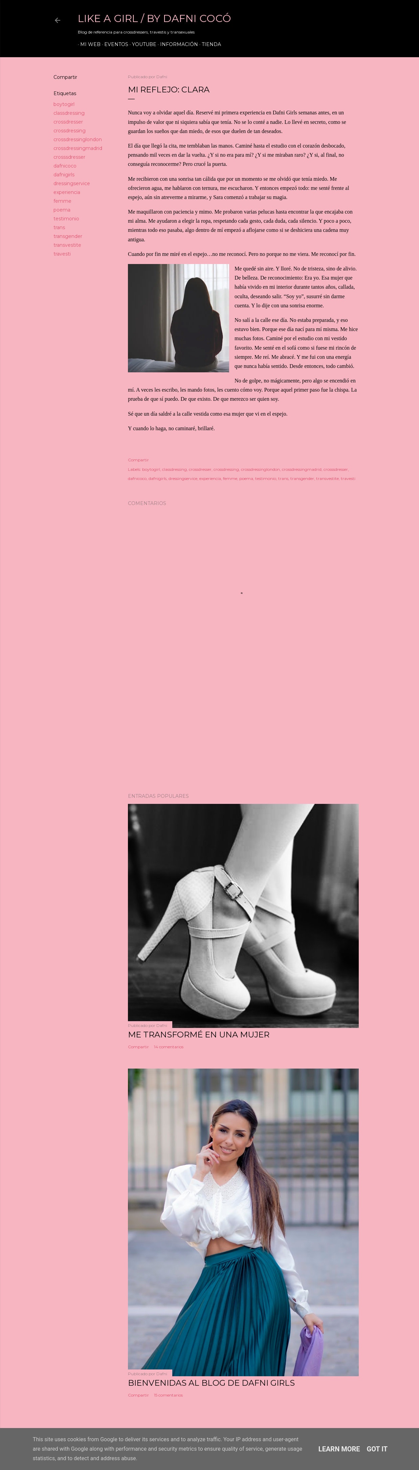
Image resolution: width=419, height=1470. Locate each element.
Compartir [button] (65, 77)
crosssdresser (69, 157)
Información (177, 44)
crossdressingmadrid (77, 148)
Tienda (209, 44)
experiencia (66, 192)
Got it (377, 1449)
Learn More (339, 1449)
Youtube (142, 44)
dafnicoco (64, 166)
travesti (62, 254)
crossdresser (68, 122)
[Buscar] (355, 20)
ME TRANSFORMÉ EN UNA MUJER (198, 1034)
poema (61, 210)
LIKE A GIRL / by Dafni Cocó (154, 18)
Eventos (114, 44)
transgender (67, 236)
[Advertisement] (243, 728)
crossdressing (69, 131)
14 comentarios (168, 1046)
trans (59, 227)
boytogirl (63, 104)
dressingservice (71, 183)
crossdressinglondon (77, 139)
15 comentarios (168, 1395)
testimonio (66, 219)
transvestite (67, 245)
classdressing (69, 113)
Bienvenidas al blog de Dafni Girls (211, 1383)
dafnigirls (63, 175)
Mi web (88, 44)
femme (62, 201)
